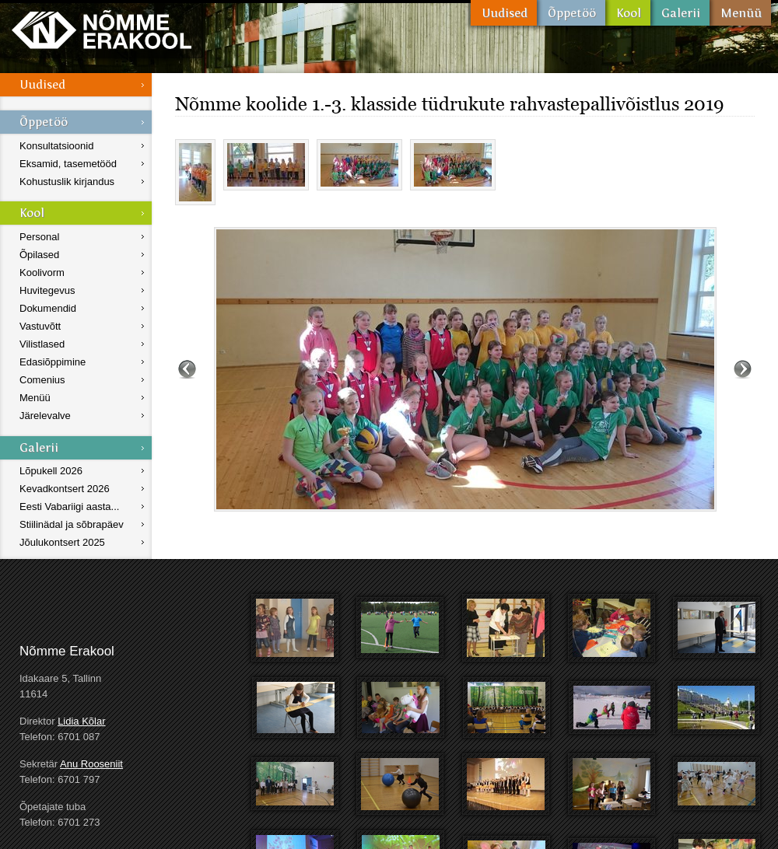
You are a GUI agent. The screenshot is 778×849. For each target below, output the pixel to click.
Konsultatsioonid (56, 146)
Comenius (42, 380)
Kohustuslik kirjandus (66, 181)
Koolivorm (42, 272)
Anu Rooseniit (91, 764)
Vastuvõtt (40, 326)
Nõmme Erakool (101, 29)
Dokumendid (47, 308)
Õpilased (39, 254)
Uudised (504, 13)
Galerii (680, 13)
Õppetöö (571, 13)
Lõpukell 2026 (50, 471)
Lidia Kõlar (81, 721)
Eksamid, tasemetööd (68, 163)
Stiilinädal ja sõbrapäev (71, 524)
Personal (39, 237)
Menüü (740, 13)
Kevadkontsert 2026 (64, 488)
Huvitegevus (47, 290)
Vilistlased (42, 344)
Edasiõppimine (52, 362)
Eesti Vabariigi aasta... (69, 506)
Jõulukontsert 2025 (62, 542)
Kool (627, 13)
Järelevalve (45, 415)
